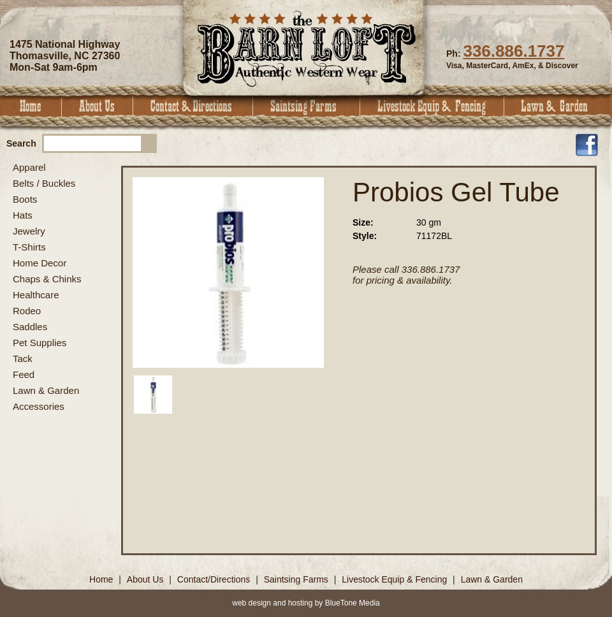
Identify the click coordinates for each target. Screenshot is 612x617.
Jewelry (29, 231)
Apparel (29, 167)
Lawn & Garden (558, 106)
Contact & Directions (193, 106)
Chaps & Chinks (47, 278)
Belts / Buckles (44, 183)
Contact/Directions (214, 579)
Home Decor (39, 263)
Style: (365, 236)
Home (31, 106)
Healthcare (36, 294)
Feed (23, 374)
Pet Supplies (39, 342)
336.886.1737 (513, 51)
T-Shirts (29, 247)
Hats (23, 215)
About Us (97, 106)
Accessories (38, 406)
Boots (25, 199)
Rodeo (27, 310)
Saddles (30, 326)
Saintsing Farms (306, 106)
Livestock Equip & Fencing (432, 106)
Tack (23, 358)
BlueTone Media (352, 603)
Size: (363, 222)
